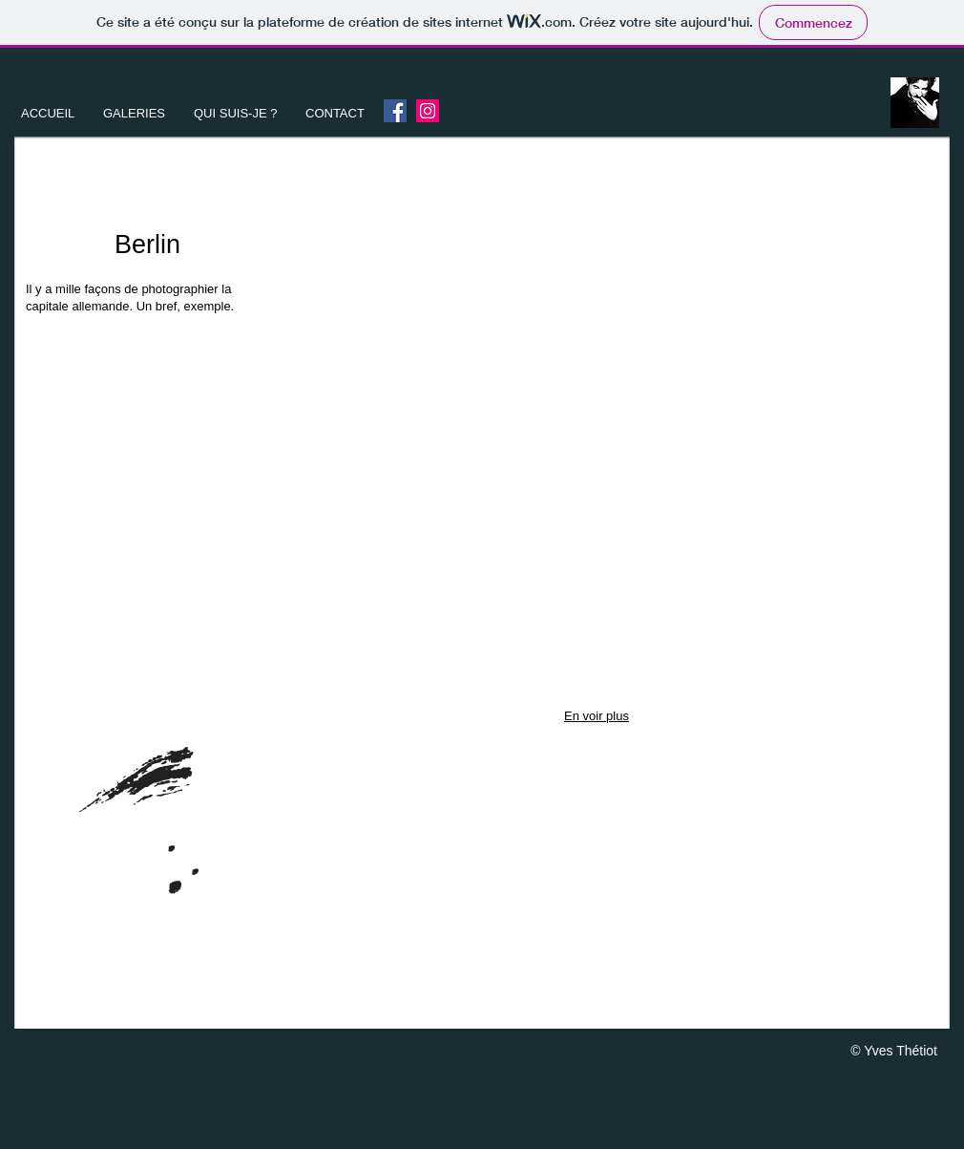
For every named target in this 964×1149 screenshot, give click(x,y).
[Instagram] (427, 110)
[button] (134, 113)
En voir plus (596, 716)
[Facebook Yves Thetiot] (395, 110)
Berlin (147, 244)
